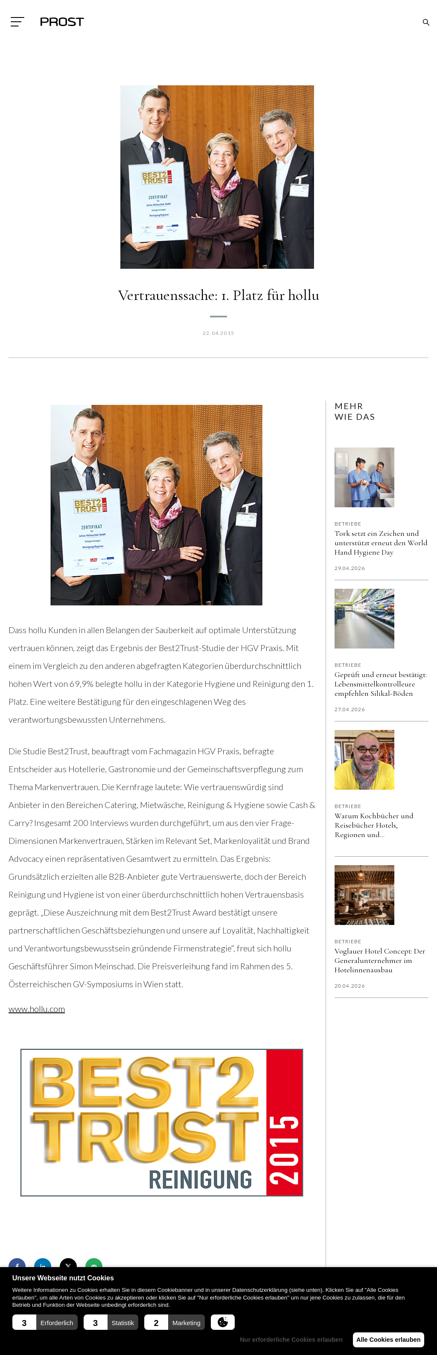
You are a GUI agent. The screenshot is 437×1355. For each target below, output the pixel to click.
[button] (45, 1322)
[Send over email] (93, 1266)
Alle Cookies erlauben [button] (387, 1339)
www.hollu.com (37, 1008)
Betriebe (348, 523)
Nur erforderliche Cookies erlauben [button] (286, 1339)
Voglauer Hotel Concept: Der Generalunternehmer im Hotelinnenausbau (380, 960)
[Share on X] (68, 1266)
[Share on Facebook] (17, 1266)
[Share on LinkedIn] (42, 1266)
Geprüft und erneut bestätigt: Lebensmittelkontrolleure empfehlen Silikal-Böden (381, 684)
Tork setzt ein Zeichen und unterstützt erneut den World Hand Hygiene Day (381, 543)
